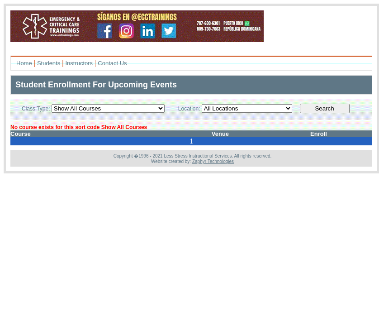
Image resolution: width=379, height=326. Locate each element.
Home (24, 63)
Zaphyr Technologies (213, 161)
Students (48, 63)
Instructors (79, 63)
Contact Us (112, 63)
